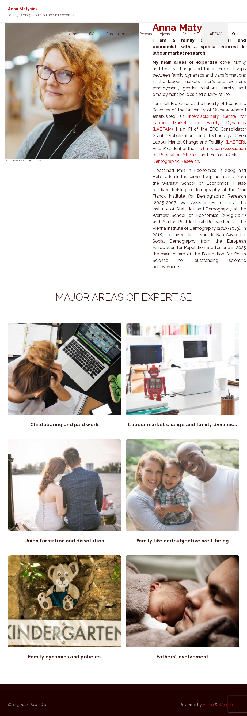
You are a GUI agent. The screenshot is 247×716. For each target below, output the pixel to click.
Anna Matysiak (23, 8)
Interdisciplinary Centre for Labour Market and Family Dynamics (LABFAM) (199, 123)
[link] (234, 34)
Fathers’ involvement (182, 657)
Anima (208, 705)
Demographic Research (176, 161)
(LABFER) (235, 142)
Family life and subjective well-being (182, 541)
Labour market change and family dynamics (182, 424)
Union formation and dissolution (64, 541)
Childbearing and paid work (64, 424)
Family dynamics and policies (64, 657)
